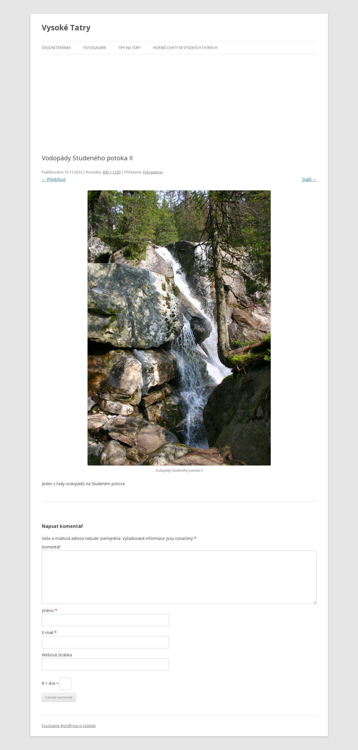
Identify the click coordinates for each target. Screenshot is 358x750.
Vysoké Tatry (66, 27)
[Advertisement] (179, 97)
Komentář (51, 547)
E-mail (49, 632)
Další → (309, 179)
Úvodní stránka (56, 47)
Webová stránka (57, 655)
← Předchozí (54, 179)
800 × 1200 (111, 172)
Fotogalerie (95, 47)
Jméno (49, 610)
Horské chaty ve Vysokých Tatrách (185, 47)
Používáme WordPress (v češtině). (69, 725)
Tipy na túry (129, 47)
